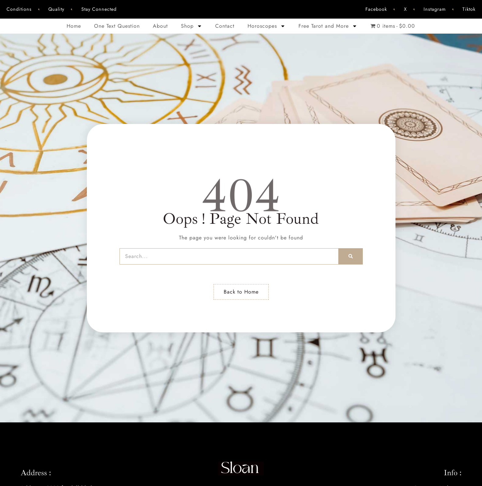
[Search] (350, 256)
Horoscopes (266, 26)
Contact (224, 26)
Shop (191, 26)
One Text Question (117, 26)
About (160, 26)
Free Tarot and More (327, 26)
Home (74, 26)
